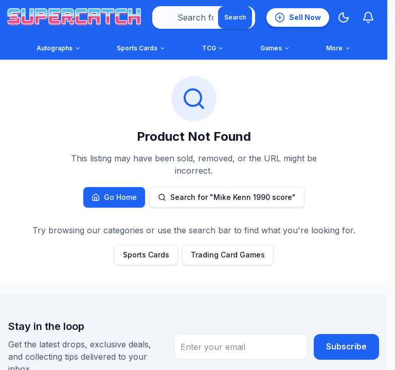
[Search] (235, 17)
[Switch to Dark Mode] (343, 17)
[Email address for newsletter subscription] (240, 347)
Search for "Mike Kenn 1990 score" (227, 197)
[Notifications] (368, 17)
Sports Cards (146, 254)
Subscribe (346, 347)
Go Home (114, 197)
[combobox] (203, 17)
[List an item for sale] (297, 17)
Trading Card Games (228, 254)
